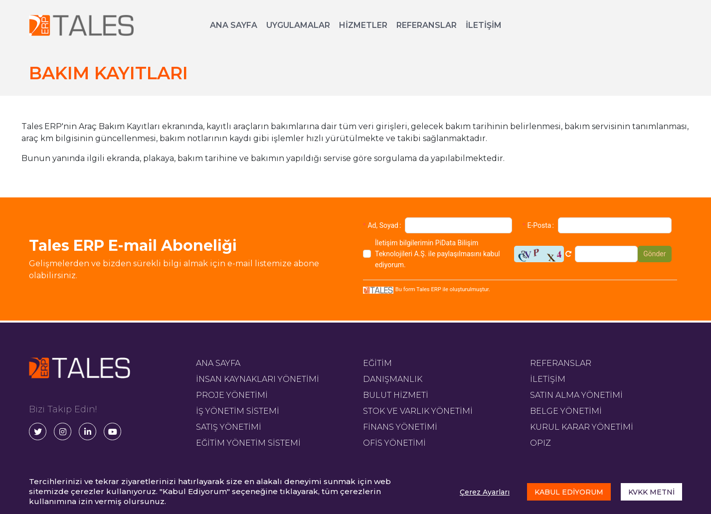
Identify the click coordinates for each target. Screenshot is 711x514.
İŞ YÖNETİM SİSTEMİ (237, 411)
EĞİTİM (377, 363)
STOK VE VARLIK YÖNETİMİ (418, 411)
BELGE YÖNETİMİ (566, 411)
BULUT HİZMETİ (395, 395)
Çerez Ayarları (485, 492)
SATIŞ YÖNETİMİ (228, 427)
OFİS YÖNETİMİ (394, 443)
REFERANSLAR (426, 25)
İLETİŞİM (484, 25)
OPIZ (540, 443)
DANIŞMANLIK (392, 379)
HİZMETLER (363, 25)
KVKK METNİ (651, 492)
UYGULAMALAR (298, 25)
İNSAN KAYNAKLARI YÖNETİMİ (257, 379)
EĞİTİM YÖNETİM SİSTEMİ (248, 443)
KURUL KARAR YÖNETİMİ (581, 427)
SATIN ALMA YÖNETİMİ (576, 395)
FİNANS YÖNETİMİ (400, 427)
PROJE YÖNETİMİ (232, 395)
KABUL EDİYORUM (568, 492)
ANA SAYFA (233, 25)
